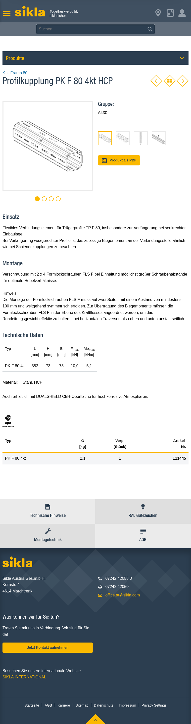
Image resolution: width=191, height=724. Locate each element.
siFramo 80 (14, 73)
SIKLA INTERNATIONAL (24, 677)
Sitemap (82, 705)
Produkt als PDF (119, 160)
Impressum (127, 705)
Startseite (31, 705)
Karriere (64, 705)
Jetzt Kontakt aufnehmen (47, 648)
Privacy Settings (154, 705)
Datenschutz (103, 705)
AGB (48, 705)
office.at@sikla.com (122, 595)
